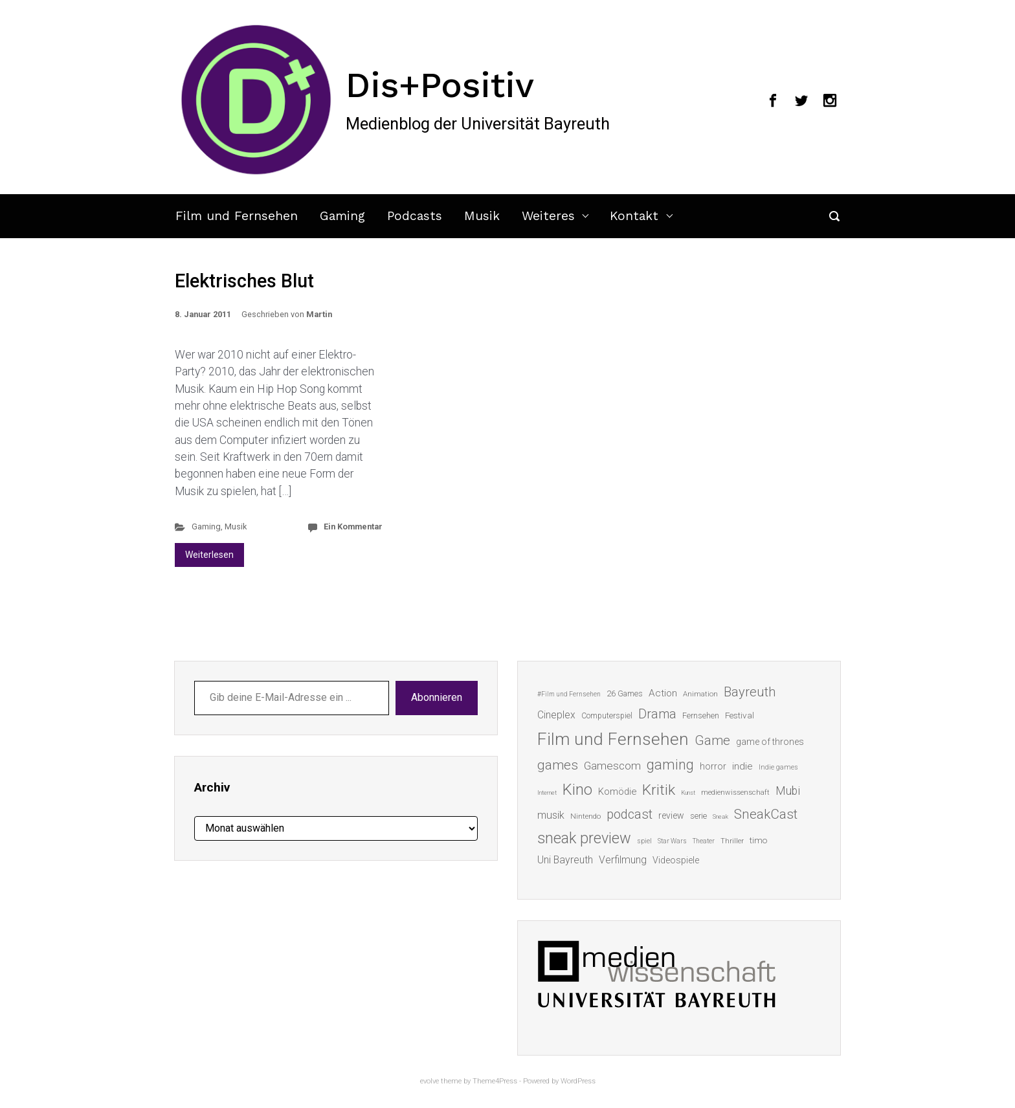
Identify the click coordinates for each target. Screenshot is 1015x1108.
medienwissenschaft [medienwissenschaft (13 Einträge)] (735, 792)
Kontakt (634, 215)
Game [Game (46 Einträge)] (712, 740)
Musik (482, 215)
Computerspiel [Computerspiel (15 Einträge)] (606, 715)
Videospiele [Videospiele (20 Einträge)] (675, 860)
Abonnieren (436, 697)
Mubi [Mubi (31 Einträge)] (787, 790)
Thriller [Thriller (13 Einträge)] (732, 841)
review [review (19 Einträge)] (671, 815)
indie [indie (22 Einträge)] (742, 766)
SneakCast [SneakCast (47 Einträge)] (766, 814)
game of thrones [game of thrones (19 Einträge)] (770, 742)
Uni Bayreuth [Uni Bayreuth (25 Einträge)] (565, 860)
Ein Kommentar (353, 526)
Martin (319, 314)
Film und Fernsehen (236, 215)
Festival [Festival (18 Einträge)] (739, 715)
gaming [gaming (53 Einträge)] (670, 765)
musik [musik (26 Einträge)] (550, 815)
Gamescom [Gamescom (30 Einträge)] (612, 765)
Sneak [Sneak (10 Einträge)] (720, 816)
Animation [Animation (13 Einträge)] (700, 694)
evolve (429, 1081)
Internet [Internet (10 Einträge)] (547, 792)
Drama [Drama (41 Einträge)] (657, 714)
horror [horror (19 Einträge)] (713, 766)
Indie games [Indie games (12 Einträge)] (778, 767)
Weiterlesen (209, 554)
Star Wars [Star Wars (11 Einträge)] (672, 841)
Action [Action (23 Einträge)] (663, 693)
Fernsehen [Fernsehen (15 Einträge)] (700, 715)
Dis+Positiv (440, 84)
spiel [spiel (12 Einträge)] (644, 841)
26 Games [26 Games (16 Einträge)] (625, 693)
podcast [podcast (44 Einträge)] (629, 814)
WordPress (578, 1081)
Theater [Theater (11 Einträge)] (704, 841)
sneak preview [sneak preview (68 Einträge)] (584, 838)
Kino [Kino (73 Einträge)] (577, 790)
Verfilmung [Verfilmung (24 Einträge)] (623, 860)
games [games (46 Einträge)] (557, 765)
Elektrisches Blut (244, 281)
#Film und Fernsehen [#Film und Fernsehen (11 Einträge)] (569, 694)
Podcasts (414, 215)
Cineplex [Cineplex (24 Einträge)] (556, 715)
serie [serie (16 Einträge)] (698, 816)
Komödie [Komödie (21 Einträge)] (617, 791)
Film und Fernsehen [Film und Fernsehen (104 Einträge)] (613, 739)
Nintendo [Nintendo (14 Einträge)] (585, 816)
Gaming (342, 215)
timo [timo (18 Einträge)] (758, 840)
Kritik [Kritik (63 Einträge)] (658, 790)
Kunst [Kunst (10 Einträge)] (688, 792)
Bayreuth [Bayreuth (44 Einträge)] (749, 692)
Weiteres (548, 215)
